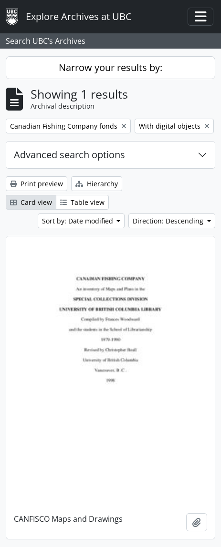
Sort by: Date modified (78, 220)
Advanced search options (69, 154)
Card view (31, 202)
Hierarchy (96, 183)
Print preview (36, 183)
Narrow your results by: (110, 67)
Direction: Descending (169, 220)
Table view (82, 202)
